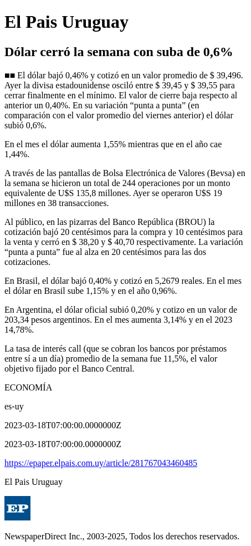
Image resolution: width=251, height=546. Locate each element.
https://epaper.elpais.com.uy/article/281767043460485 (100, 463)
